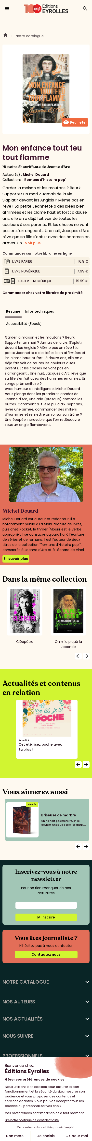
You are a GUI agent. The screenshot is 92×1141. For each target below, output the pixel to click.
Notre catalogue (30, 36)
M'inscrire (46, 917)
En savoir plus (16, 558)
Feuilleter (75, 122)
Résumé (13, 311)
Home (5, 36)
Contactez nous (46, 954)
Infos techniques (39, 311)
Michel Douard (36, 174)
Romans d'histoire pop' (45, 179)
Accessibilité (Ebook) (24, 323)
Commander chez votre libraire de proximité (42, 292)
